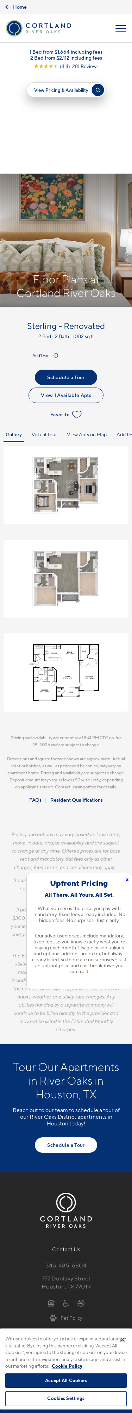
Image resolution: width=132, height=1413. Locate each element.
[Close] (122, 1339)
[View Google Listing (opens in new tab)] (66, 66)
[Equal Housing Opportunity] (51, 1205)
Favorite (66, 316)
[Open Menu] (120, 28)
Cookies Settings (65, 1398)
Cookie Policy (67, 1366)
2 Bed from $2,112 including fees (66, 58)
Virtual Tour (44, 336)
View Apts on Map (87, 336)
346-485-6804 (66, 1167)
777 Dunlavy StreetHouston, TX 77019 (66, 1184)
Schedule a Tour (65, 279)
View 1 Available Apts (66, 297)
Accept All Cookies (66, 1380)
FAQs (35, 702)
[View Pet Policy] (66, 1219)
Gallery (14, 336)
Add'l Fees (45, 257)
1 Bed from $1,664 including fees (66, 52)
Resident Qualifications (76, 702)
